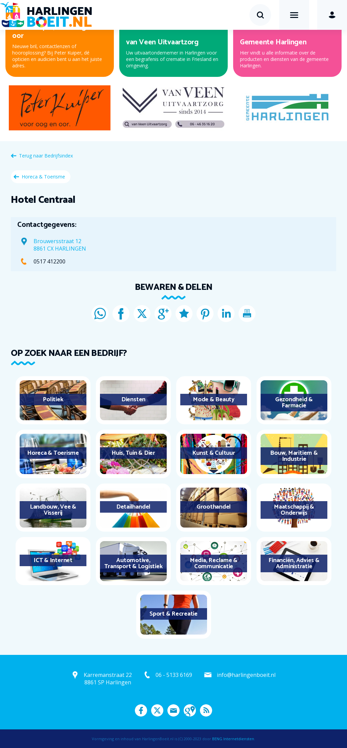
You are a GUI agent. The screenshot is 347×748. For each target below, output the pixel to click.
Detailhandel (133, 507)
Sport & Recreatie (173, 614)
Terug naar (46, 155)
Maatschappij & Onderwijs (294, 510)
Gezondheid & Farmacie (294, 402)
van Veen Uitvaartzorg (162, 42)
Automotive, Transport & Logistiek (133, 563)
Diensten (133, 399)
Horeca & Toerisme (43, 176)
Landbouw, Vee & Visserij (53, 510)
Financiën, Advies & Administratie (293, 563)
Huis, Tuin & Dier (133, 453)
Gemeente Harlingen (273, 42)
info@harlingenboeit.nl (246, 675)
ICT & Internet (53, 560)
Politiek (53, 399)
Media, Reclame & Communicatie (214, 563)
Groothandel (214, 507)
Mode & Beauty (213, 399)
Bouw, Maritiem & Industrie (294, 456)
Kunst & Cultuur (213, 453)
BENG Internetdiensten (233, 738)
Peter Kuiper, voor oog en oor (54, 31)
